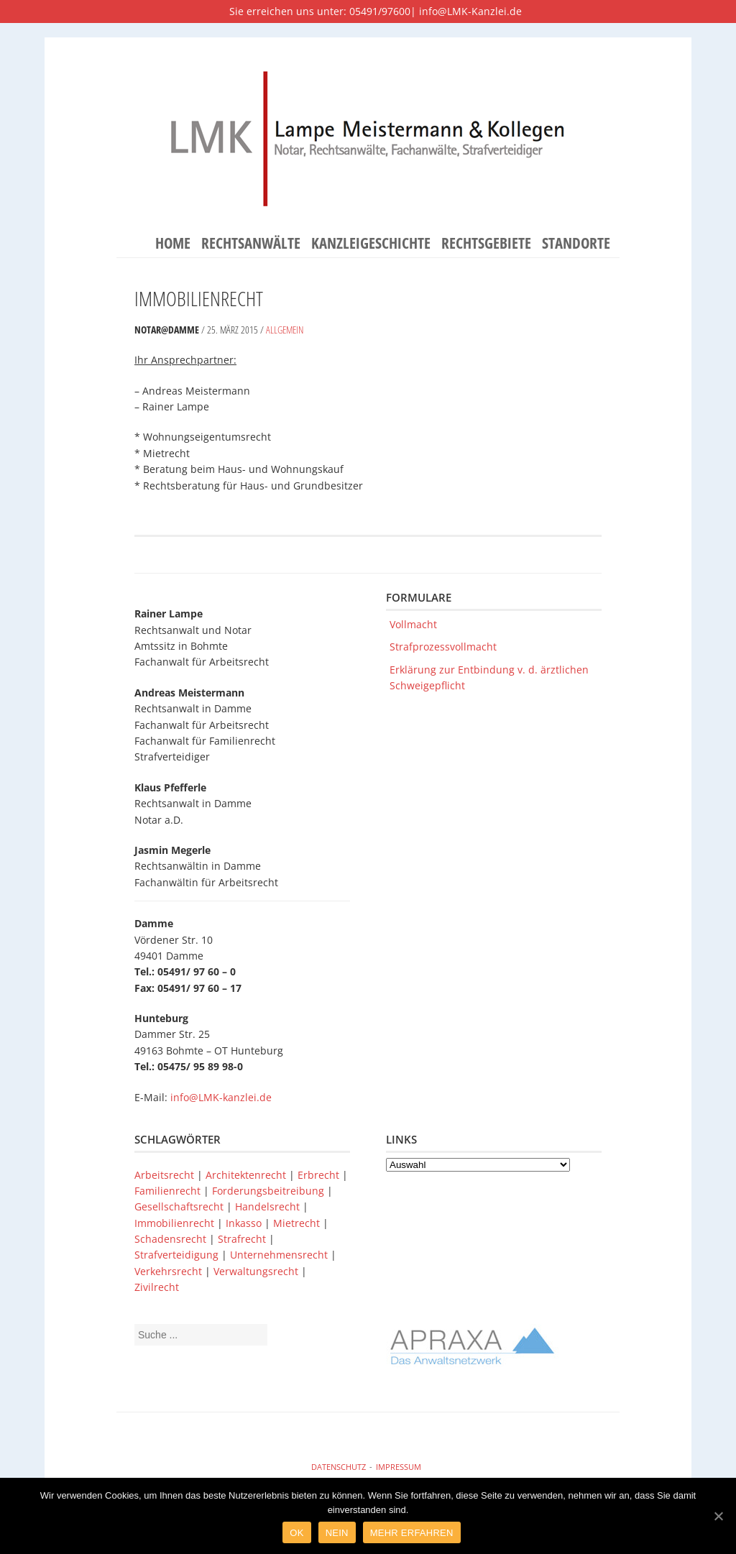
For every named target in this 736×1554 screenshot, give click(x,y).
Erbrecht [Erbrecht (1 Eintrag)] (320, 1175)
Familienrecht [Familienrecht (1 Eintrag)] (168, 1190)
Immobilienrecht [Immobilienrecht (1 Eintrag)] (175, 1223)
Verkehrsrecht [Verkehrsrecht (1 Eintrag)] (169, 1271)
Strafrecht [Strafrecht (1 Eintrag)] (243, 1239)
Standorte (576, 243)
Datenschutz (338, 1466)
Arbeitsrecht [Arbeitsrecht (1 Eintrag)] (165, 1175)
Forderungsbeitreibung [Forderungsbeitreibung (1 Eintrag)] (269, 1190)
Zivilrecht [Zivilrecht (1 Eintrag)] (156, 1287)
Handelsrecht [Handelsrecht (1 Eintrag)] (269, 1206)
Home (172, 243)
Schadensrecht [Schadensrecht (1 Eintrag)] (171, 1239)
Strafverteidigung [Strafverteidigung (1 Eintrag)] (177, 1254)
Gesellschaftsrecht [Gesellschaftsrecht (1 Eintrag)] (180, 1206)
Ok (296, 1532)
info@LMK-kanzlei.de (221, 1097)
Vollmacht (413, 624)
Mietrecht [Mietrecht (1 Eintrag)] (298, 1223)
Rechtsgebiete (486, 243)
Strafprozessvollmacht (443, 646)
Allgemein (284, 329)
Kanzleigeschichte (371, 243)
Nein (337, 1532)
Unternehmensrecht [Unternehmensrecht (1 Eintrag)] (280, 1254)
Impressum (398, 1466)
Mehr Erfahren (412, 1532)
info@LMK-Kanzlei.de (470, 11)
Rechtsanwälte (250, 243)
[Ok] (718, 1516)
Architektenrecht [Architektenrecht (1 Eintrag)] (247, 1175)
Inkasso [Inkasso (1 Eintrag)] (245, 1223)
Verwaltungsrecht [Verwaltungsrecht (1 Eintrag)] (257, 1271)
